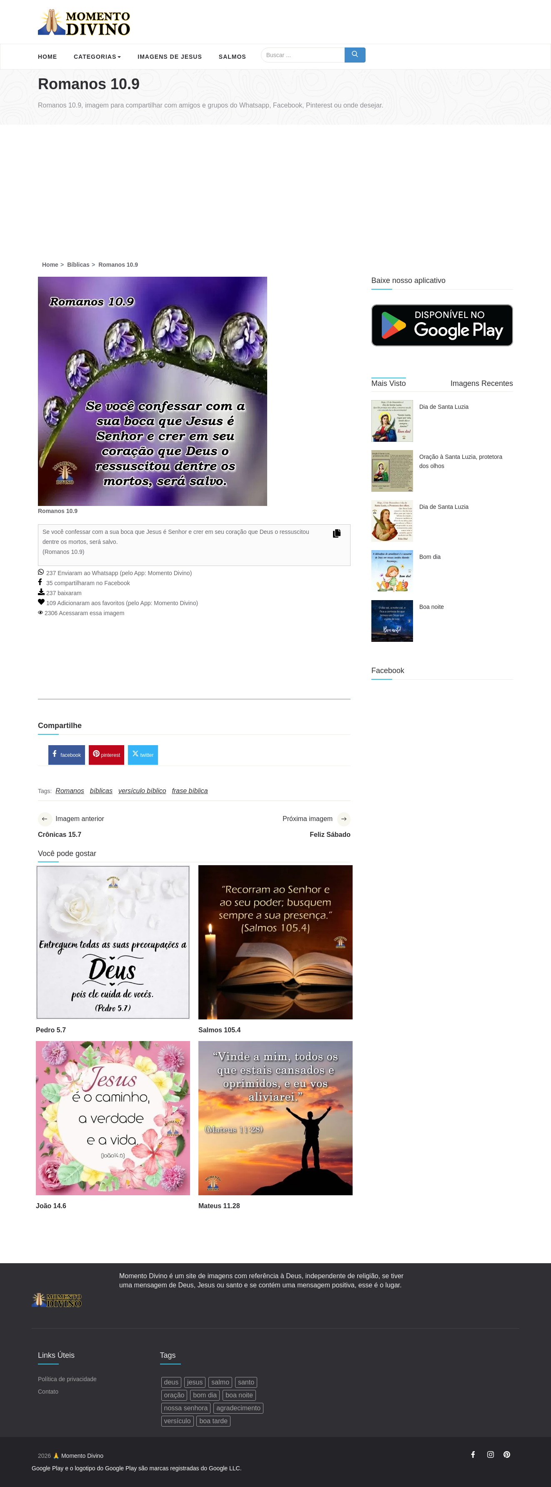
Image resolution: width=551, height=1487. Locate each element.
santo (246, 1382)
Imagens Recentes (482, 383)
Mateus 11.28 (219, 1206)
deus (171, 1382)
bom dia (205, 1395)
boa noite (239, 1395)
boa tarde (213, 1420)
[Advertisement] (275, 187)
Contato (48, 1391)
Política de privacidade (67, 1379)
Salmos (232, 56)
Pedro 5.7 (51, 1030)
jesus (195, 1382)
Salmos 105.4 (219, 1030)
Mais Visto (388, 383)
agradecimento (238, 1408)
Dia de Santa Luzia (443, 406)
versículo (177, 1420)
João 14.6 (51, 1206)
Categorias (97, 56)
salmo (220, 1382)
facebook (67, 754)
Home (47, 56)
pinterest (106, 754)
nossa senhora (186, 1408)
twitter (142, 754)
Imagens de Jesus (170, 56)
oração (174, 1395)
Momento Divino (169, 573)
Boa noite (431, 606)
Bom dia (430, 556)
